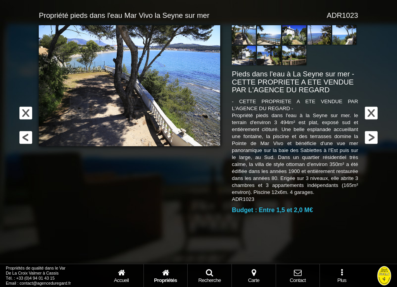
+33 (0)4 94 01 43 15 (35, 278)
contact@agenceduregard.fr (45, 283)
